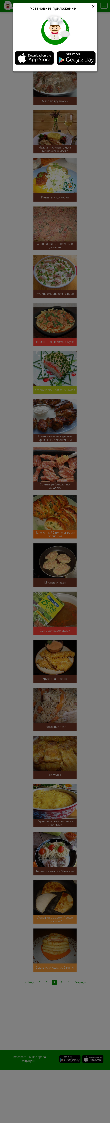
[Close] (93, 6)
